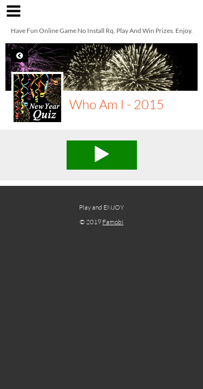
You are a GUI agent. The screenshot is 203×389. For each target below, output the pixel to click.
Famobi (112, 222)
